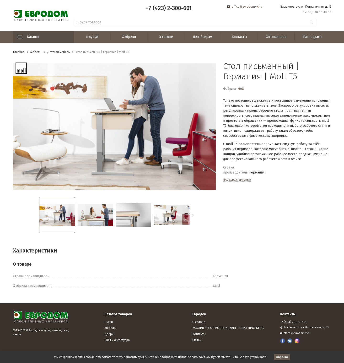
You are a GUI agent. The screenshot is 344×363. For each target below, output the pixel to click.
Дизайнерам (202, 37)
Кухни (109, 322)
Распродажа (312, 37)
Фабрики (129, 37)
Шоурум (92, 37)
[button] (193, 215)
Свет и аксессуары (117, 340)
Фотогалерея (276, 37)
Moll (241, 88)
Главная (18, 52)
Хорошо (282, 357)
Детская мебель (58, 52)
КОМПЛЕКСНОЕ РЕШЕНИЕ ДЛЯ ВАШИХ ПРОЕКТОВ (228, 328)
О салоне (166, 37)
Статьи (196, 340)
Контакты (239, 37)
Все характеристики (237, 179)
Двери (109, 334)
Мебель (35, 52)
